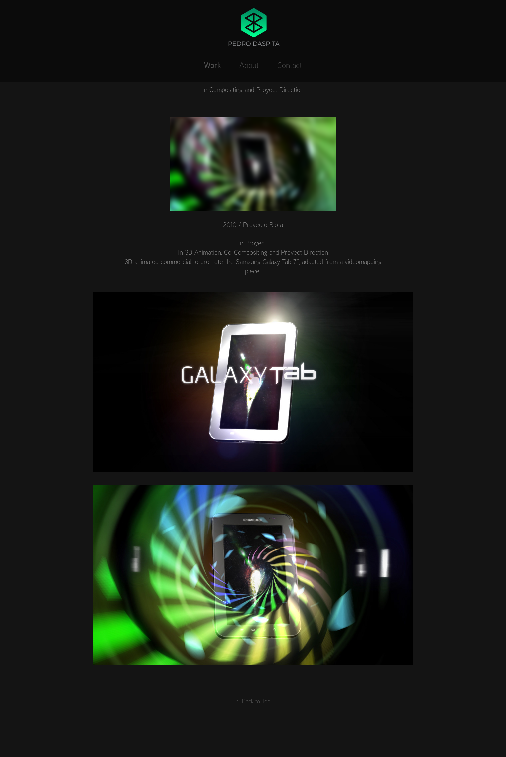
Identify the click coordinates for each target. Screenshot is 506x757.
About (249, 65)
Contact (289, 65)
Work (212, 65)
